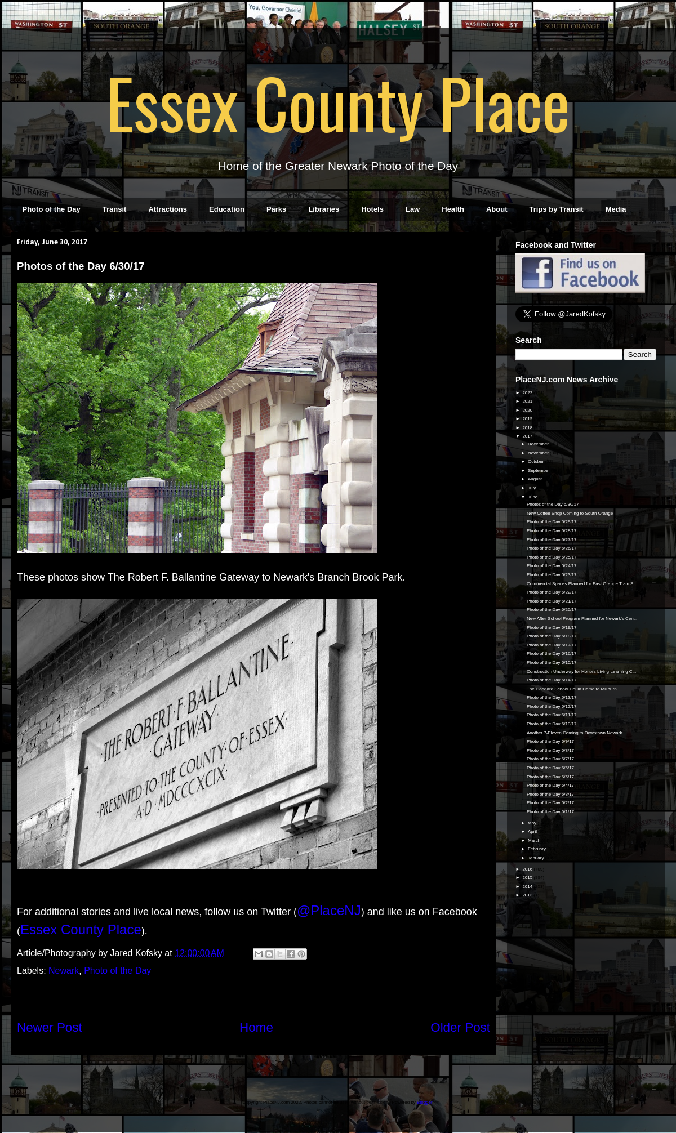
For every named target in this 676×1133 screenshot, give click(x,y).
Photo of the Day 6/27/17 (552, 539)
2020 (527, 410)
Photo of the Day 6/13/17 (552, 697)
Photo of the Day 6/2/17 (550, 802)
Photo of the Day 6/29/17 (552, 521)
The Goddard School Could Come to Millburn (572, 689)
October (536, 461)
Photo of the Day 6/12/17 (552, 706)
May (532, 823)
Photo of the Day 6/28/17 (552, 530)
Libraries (323, 209)
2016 (527, 869)
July (532, 487)
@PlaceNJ (329, 910)
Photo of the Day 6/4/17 (550, 785)
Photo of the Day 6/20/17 (552, 609)
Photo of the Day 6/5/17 (550, 776)
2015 (527, 877)
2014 (527, 886)
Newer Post (49, 1027)
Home (256, 1027)
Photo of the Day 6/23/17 (552, 574)
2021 (527, 401)
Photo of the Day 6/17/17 (552, 645)
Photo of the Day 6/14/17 (552, 680)
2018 (527, 427)
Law (413, 209)
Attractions (167, 209)
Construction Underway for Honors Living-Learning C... (581, 671)
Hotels (372, 209)
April (533, 831)
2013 (527, 895)
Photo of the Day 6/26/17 (552, 548)
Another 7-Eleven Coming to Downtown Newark (574, 732)
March (534, 840)
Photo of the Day (52, 209)
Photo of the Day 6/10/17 (552, 723)
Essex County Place (338, 102)
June (533, 496)
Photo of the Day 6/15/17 (552, 662)
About (497, 209)
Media (616, 209)
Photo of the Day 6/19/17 (552, 627)
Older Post (460, 1027)
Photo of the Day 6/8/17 (550, 750)
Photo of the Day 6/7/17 (550, 758)
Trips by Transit (557, 209)
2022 (527, 392)
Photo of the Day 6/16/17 (552, 653)
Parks (276, 209)
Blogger (424, 1102)
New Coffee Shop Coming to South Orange (570, 513)
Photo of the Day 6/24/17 (552, 565)
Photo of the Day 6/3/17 (550, 794)
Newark (63, 970)
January (536, 857)
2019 (527, 418)
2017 (527, 436)
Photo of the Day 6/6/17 (550, 767)
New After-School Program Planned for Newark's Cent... (583, 618)
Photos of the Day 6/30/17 (553, 504)
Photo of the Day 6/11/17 (552, 714)
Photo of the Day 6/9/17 (550, 741)
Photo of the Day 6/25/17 (552, 557)
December (539, 444)
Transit (115, 209)
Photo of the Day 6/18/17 (552, 636)
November (539, 453)
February (537, 848)
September (539, 470)
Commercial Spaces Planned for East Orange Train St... (582, 583)
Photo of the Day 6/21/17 (552, 601)
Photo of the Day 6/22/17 (552, 592)
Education (226, 209)
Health (453, 209)
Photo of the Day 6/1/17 (550, 811)
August (535, 478)
